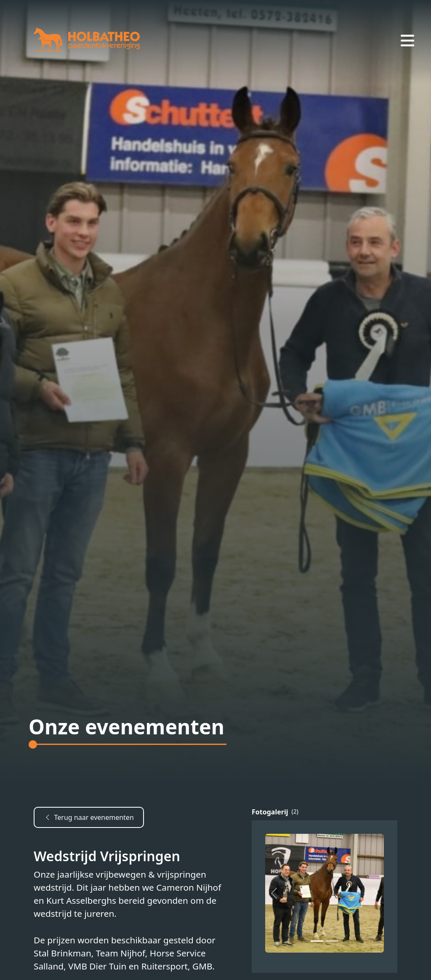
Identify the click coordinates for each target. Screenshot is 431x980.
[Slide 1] (332, 941)
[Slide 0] (317, 941)
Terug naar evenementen (88, 817)
